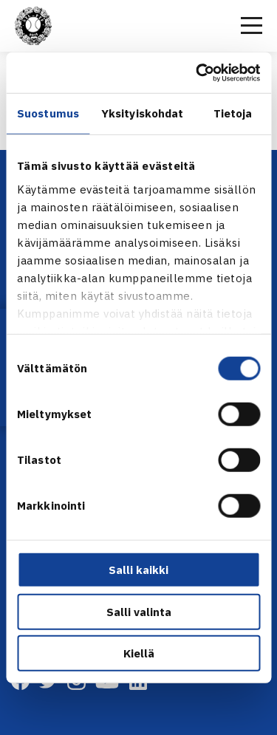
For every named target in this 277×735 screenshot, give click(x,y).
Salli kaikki (138, 570)
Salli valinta (138, 611)
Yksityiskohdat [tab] (142, 113)
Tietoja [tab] (233, 113)
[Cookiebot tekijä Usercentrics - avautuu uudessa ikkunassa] (197, 72)
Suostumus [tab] (48, 113)
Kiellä (138, 653)
